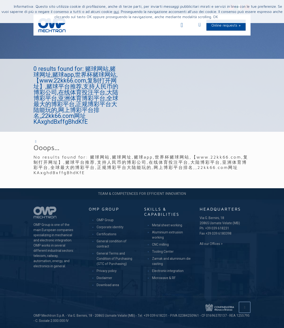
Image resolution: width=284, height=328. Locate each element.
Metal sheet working (167, 225)
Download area (108, 285)
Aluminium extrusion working (167, 234)
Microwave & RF (164, 278)
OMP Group (105, 220)
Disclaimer (104, 278)
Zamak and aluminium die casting (171, 261)
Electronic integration (168, 271)
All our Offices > (211, 244)
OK (215, 17)
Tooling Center (163, 251)
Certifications (106, 234)
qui (116, 11)
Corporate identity (110, 227)
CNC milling (160, 244)
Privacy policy (107, 271)
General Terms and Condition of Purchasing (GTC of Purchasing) (114, 259)
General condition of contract (112, 243)
